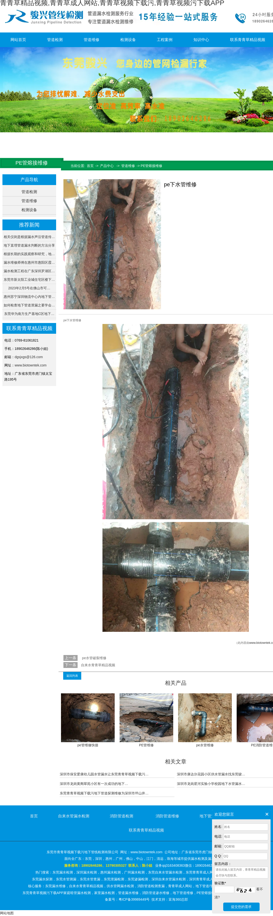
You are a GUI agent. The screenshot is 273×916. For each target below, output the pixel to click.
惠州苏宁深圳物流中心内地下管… (29, 297)
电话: (218, 836)
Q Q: (218, 856)
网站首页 (18, 40)
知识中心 (201, 40)
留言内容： (223, 864)
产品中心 (107, 166)
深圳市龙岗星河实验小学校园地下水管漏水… (211, 784)
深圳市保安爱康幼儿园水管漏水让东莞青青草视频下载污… (104, 774)
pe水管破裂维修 (93, 658)
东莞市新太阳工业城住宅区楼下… (29, 279)
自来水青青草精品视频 (98, 665)
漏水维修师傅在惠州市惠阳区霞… (29, 262)
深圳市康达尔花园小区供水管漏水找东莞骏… (211, 774)
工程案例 (164, 40)
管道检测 (55, 40)
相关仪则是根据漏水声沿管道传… (29, 237)
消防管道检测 (121, 816)
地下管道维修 (211, 816)
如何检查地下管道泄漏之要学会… (29, 305)
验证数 (220, 883)
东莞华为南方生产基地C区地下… (29, 314)
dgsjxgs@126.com (29, 357)
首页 (90, 166)
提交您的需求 (241, 907)
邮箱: (218, 846)
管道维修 (91, 40)
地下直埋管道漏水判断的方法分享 (29, 245)
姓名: (218, 827)
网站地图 (7, 913)
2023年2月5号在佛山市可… (29, 288)
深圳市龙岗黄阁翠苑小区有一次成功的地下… (94, 784)
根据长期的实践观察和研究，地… (29, 254)
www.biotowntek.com (31, 365)
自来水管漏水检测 (73, 816)
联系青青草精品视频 (146, 830)
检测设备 (128, 40)
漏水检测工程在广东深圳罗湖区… (29, 271)
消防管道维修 (167, 816)
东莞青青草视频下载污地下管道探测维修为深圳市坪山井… (104, 793)
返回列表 (72, 675)
